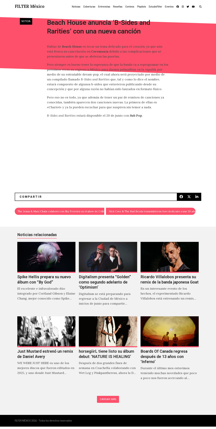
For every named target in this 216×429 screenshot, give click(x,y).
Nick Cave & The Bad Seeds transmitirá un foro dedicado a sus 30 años (152, 212)
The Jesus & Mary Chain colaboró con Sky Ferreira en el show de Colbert (61, 212)
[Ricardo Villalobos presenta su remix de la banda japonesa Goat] (170, 278)
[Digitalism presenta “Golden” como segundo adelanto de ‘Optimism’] (108, 278)
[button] (201, 6)
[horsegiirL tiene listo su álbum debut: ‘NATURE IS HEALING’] (108, 353)
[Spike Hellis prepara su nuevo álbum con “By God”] (46, 278)
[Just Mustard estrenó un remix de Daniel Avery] (46, 353)
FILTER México (29, 6)
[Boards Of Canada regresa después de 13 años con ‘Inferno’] (170, 353)
